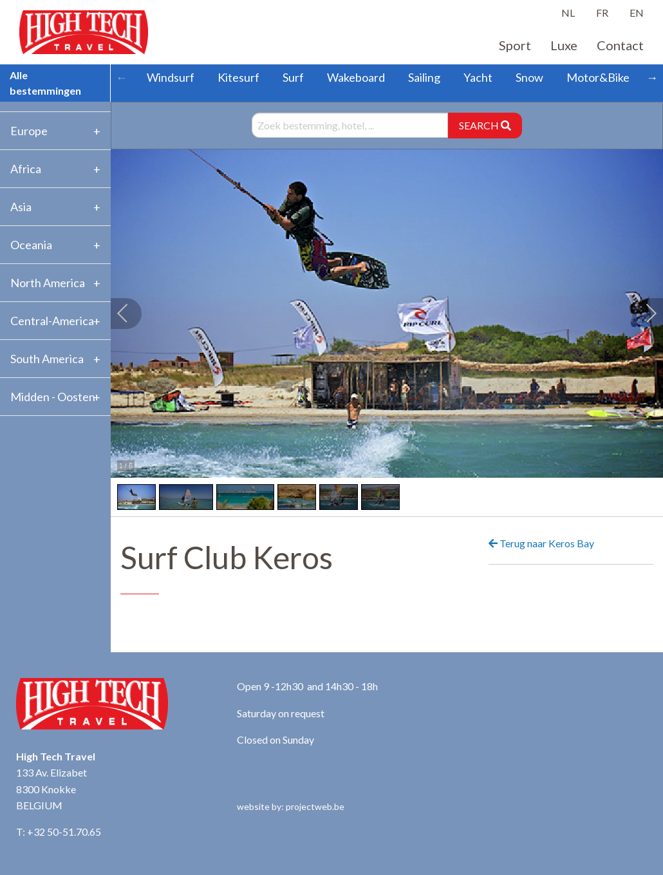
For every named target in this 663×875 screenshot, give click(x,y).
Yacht (477, 77)
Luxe (563, 45)
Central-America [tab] (52, 321)
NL (568, 12)
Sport (515, 45)
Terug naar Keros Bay (541, 543)
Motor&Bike (598, 77)
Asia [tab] (21, 207)
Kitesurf (238, 77)
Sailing (424, 77)
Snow (529, 77)
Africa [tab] (25, 169)
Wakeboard (356, 77)
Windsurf (170, 77)
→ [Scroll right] (652, 77)
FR (602, 12)
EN (637, 12)
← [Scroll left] (121, 77)
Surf (293, 77)
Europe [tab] (29, 131)
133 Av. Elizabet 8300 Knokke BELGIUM (51, 788)
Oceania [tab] (31, 245)
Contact (620, 45)
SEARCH (485, 125)
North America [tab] (47, 283)
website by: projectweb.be (290, 806)
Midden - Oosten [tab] (52, 397)
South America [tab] (47, 359)
